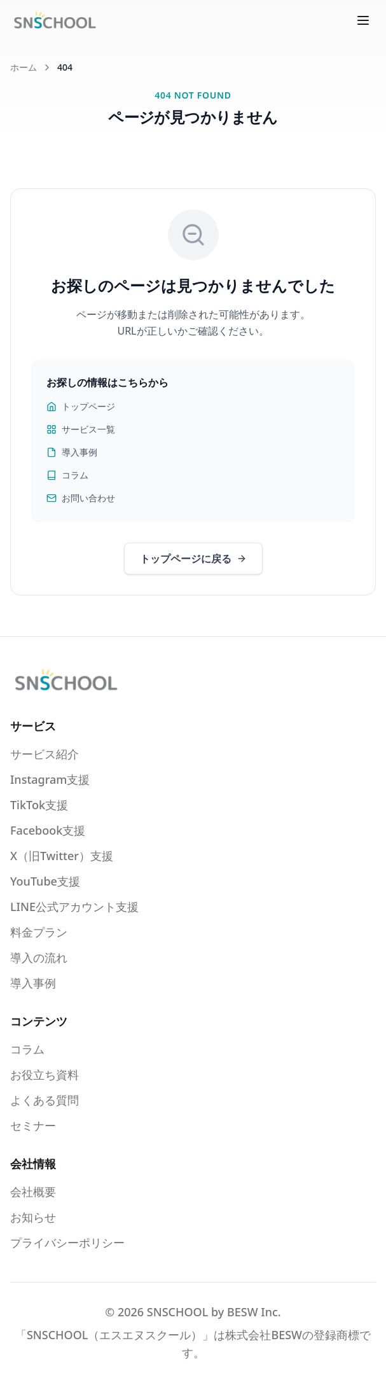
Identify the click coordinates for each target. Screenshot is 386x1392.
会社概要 (33, 1191)
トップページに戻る (193, 559)
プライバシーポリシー (67, 1242)
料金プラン (38, 932)
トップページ (80, 406)
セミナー (33, 1125)
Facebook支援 (47, 830)
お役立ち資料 (44, 1074)
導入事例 (71, 452)
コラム (67, 475)
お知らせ (33, 1217)
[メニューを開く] (363, 20)
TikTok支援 (39, 804)
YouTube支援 (45, 881)
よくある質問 (44, 1100)
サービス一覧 (80, 429)
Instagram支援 (50, 779)
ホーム (23, 67)
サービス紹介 (44, 754)
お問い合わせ (80, 498)
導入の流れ (38, 957)
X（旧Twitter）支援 (61, 855)
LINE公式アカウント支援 (74, 906)
